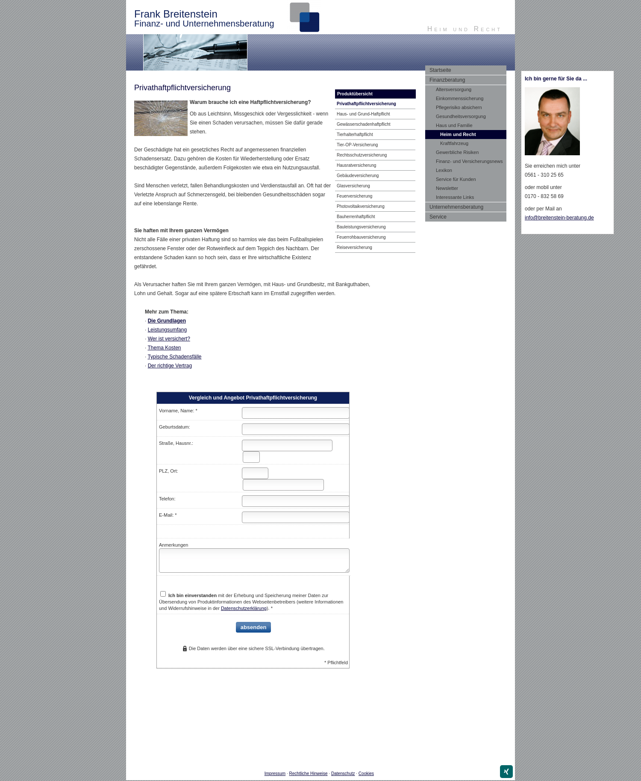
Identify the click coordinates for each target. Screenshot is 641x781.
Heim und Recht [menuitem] (458, 134)
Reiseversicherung (354, 247)
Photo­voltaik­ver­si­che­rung (361, 206)
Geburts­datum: (174, 426)
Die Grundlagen (167, 321)
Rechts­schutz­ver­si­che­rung (362, 155)
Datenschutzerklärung (244, 608)
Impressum (275, 773)
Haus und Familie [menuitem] (454, 125)
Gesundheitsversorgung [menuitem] (461, 116)
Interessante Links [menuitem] (455, 197)
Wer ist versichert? (169, 339)
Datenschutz (343, 773)
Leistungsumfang (167, 330)
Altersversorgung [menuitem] (453, 89)
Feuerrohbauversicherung (361, 237)
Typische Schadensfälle (174, 357)
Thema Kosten (164, 348)
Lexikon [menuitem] (444, 170)
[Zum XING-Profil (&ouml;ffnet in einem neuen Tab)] (506, 771)
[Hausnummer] (251, 457)
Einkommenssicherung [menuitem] (459, 98)
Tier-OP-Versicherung (357, 144)
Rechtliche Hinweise (308, 773)
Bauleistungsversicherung (361, 227)
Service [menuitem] (438, 217)
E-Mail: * (168, 515)
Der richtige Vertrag (170, 366)
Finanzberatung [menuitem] (447, 80)
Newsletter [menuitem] (447, 188)
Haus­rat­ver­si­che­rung (356, 165)
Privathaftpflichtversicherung (366, 103)
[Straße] (287, 445)
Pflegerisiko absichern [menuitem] (459, 107)
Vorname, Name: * (178, 410)
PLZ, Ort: (168, 470)
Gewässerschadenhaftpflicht (364, 124)
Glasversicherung (353, 185)
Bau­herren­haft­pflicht (356, 216)
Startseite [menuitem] (440, 70)
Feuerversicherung (354, 196)
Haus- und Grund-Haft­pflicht (363, 114)
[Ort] (283, 485)
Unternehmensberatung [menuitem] (456, 207)
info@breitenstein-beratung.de (559, 218)
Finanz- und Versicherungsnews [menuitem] (469, 161)
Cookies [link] (366, 773)
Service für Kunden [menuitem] (456, 179)
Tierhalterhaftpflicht (355, 134)
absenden (254, 627)
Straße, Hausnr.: (176, 443)
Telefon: (167, 498)
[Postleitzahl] (255, 473)
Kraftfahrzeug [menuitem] (454, 143)
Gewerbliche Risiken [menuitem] (457, 152)
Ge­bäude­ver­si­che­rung (358, 175)
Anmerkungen (173, 544)
